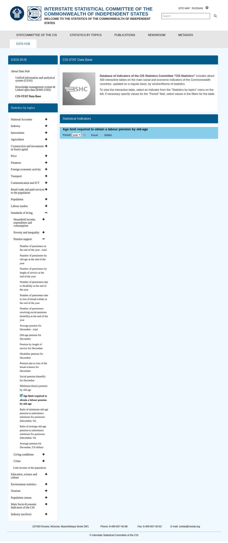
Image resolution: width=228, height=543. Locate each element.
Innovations (17, 132)
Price (14, 155)
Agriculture (17, 139)
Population (17, 199)
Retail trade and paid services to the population (27, 191)
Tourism (15, 490)
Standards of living (22, 212)
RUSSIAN (197, 8)
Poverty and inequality (26, 232)
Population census (21, 497)
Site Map (184, 8)
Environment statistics (23, 484)
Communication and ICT (25, 182)
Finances (16, 162)
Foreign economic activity (26, 169)
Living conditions (24, 454)
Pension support (23, 239)
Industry (15, 126)
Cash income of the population (29, 467)
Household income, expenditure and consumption (25, 222)
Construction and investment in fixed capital (27, 148)
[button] (36, 35)
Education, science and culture (24, 476)
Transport (16, 176)
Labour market (19, 206)
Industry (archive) (21, 514)
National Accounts (21, 119)
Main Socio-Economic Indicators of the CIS (24, 506)
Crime (17, 461)
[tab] (29, 119)
